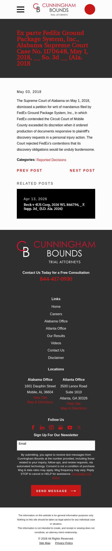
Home (56, 306)
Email (22, 443)
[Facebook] (33, 427)
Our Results (56, 336)
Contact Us (55, 350)
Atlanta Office (56, 328)
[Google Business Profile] (60, 427)
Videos (56, 343)
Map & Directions (40, 402)
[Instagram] (51, 427)
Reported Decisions (51, 160)
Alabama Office (55, 321)
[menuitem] (44, 543)
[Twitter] (79, 427)
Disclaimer (56, 358)
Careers (56, 314)
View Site (40, 397)
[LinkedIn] (42, 427)
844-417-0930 (56, 279)
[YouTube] (69, 427)
